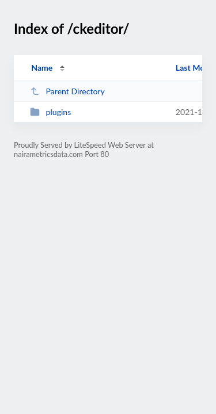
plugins (50, 112)
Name (41, 67)
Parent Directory (67, 91)
